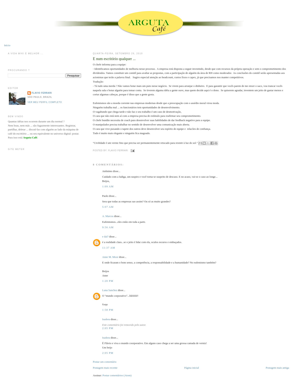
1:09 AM (108, 186)
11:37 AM (108, 247)
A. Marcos (107, 216)
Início (7, 45)
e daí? (105, 236)
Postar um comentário (104, 361)
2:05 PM (107, 328)
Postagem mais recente (105, 367)
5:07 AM (108, 206)
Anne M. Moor (110, 256)
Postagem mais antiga (277, 367)
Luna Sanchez (109, 290)
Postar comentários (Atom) (117, 375)
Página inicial (191, 367)
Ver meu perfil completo (44, 102)
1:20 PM (107, 280)
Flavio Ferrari (42, 93)
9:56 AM (108, 227)
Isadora (106, 319)
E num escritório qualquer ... (114, 59)
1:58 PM (107, 309)
